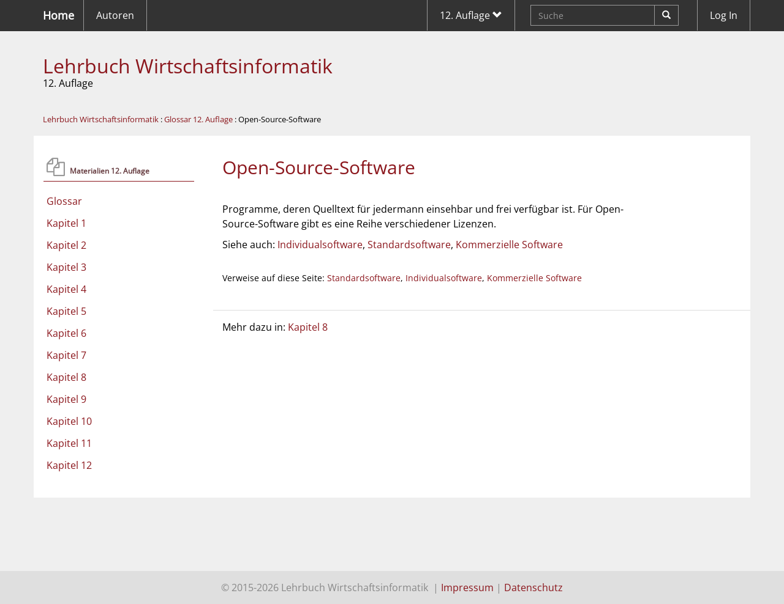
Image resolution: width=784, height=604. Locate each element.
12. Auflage (471, 15)
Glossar (64, 201)
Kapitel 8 (66, 377)
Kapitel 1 (66, 223)
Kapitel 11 (69, 443)
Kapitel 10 (69, 421)
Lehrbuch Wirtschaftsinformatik (188, 66)
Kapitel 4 (66, 289)
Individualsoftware (320, 244)
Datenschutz (533, 587)
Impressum (467, 587)
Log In (723, 15)
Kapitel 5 (66, 311)
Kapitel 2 (66, 245)
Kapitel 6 (66, 333)
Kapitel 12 (69, 465)
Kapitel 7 (66, 355)
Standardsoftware (409, 244)
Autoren (115, 15)
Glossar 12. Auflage (198, 119)
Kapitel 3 (66, 267)
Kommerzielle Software (509, 244)
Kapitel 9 (66, 399)
